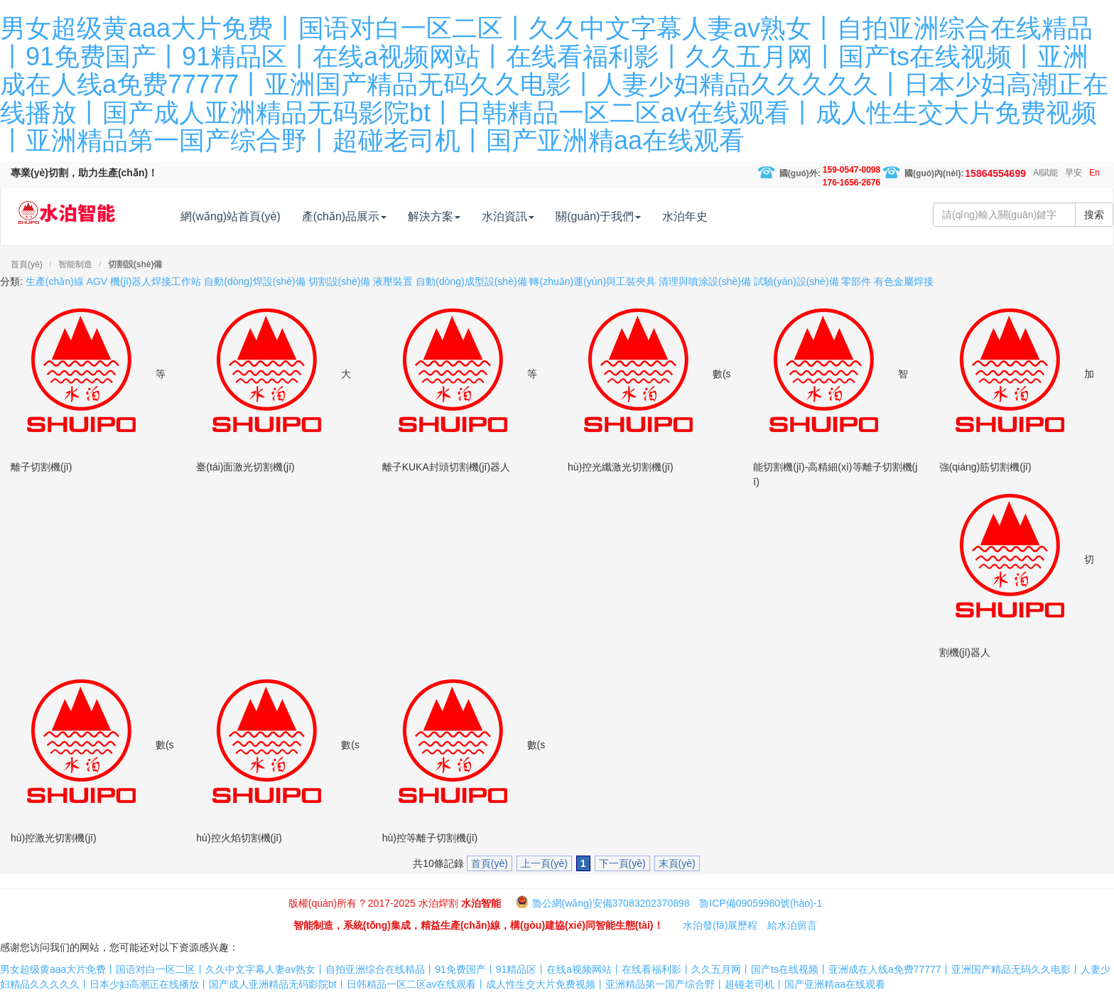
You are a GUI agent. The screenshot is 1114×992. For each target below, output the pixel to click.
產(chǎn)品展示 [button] (372, 216)
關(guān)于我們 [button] (627, 216)
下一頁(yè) (622, 863)
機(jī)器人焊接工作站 (155, 281)
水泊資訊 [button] (537, 216)
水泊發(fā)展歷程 (720, 925)
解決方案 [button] (463, 216)
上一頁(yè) (544, 863)
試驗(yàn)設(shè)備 (796, 281)
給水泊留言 (792, 925)
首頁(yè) (27, 264)
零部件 (856, 281)
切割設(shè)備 (135, 264)
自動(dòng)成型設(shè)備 (471, 281)
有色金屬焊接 (904, 281)
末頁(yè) (677, 863)
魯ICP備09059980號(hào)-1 (760, 903)
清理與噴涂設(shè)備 (705, 281)
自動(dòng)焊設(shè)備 (254, 281)
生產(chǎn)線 (55, 281)
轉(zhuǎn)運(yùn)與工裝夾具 (592, 281)
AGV (97, 281)
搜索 (1094, 214)
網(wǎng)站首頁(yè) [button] (260, 216)
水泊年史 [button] (714, 216)
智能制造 (75, 264)
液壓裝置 (393, 281)
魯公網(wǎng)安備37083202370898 (611, 903)
